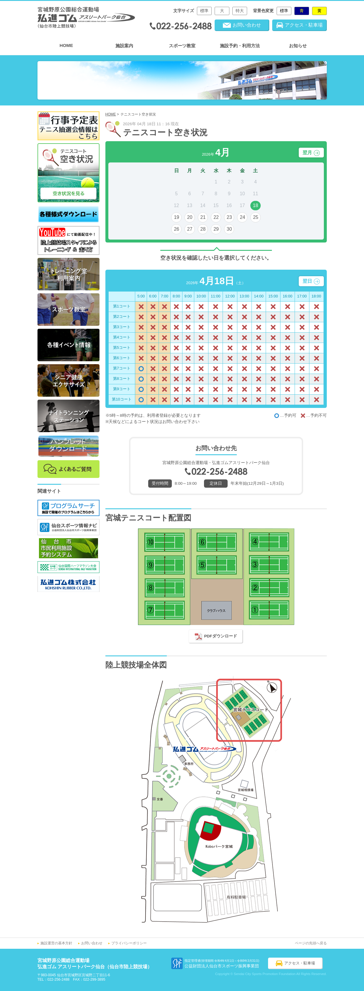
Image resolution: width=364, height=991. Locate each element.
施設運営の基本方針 (56, 943)
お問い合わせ (91, 943)
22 (216, 217)
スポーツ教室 (182, 45)
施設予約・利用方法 (240, 45)
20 (189, 217)
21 (203, 217)
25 (255, 217)
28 (203, 229)
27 (189, 229)
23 (229, 217)
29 (216, 229)
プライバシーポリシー (129, 943)
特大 (240, 11)
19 (176, 217)
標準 (204, 11)
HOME (66, 45)
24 (242, 217)
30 (229, 229)
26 (176, 229)
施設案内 (124, 45)
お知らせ (298, 45)
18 (255, 205)
